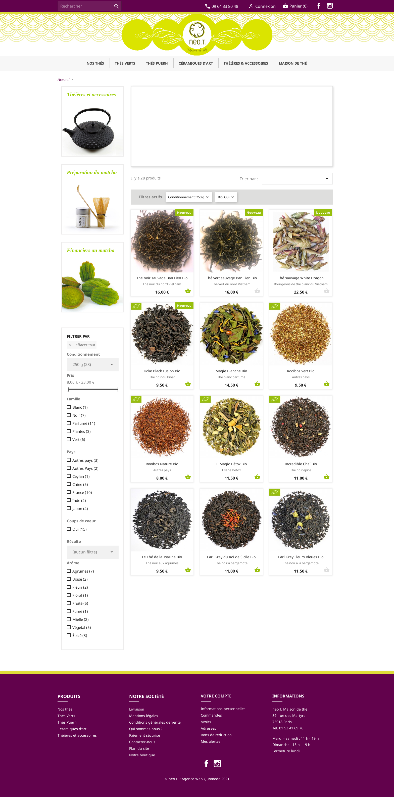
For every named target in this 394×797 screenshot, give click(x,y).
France (82, 492)
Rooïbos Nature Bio (162, 463)
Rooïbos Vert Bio (300, 370)
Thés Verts (66, 715)
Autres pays (85, 460)
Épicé (79, 635)
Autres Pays (85, 468)
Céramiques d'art (72, 728)
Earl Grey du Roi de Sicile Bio (231, 556)
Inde (79, 500)
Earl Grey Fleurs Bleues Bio (300, 556)
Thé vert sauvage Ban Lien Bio (231, 277)
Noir (79, 415)
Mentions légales (143, 715)
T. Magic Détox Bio (231, 463)
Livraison (136, 709)
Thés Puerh (67, 722)
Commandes (211, 715)
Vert (78, 439)
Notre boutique (142, 755)
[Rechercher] (90, 6)
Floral (80, 595)
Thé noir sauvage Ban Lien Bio (161, 277)
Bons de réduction (216, 734)
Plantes (81, 431)
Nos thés (65, 709)
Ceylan (81, 476)
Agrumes (83, 571)
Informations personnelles (223, 708)
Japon (80, 508)
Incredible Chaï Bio (301, 463)
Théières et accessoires (77, 735)
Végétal (81, 627)
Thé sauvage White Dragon (301, 277)
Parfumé (83, 423)
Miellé (80, 619)
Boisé (80, 579)
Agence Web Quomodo (201, 778)
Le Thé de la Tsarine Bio (162, 556)
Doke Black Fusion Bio (162, 370)
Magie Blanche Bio (231, 370)
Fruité (80, 603)
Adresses (208, 728)
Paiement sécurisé (144, 735)
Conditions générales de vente (155, 722)
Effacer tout (81, 344)
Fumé (80, 611)
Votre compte (216, 696)
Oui (79, 529)
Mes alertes (210, 741)
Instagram (331, 7)
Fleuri (80, 587)
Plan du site (139, 748)
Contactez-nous (142, 741)
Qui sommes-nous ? (145, 728)
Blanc (80, 407)
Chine (80, 484)
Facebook (320, 7)
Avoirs (206, 721)
